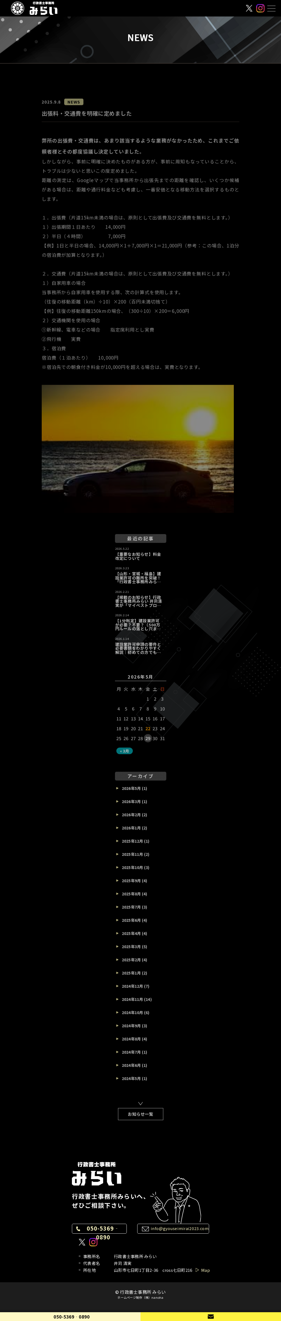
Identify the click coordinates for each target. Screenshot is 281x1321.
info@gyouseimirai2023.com (180, 1228)
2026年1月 (131, 831)
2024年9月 (131, 1029)
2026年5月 (131, 792)
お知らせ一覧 (140, 1117)
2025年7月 (131, 910)
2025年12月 (132, 844)
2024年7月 (131, 1055)
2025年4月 (131, 937)
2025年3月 (131, 950)
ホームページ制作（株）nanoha (140, 1297)
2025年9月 (131, 884)
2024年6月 (131, 1069)
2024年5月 (131, 1082)
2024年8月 (131, 1042)
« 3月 (124, 754)
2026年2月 (131, 818)
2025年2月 (131, 963)
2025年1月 (131, 976)
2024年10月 (132, 1016)
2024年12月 (132, 989)
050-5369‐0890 (103, 1232)
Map (205, 1270)
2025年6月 (131, 923)
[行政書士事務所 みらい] (34, 8)
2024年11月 (132, 1003)
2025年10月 (132, 871)
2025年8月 (131, 897)
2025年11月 (132, 858)
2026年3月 (131, 805)
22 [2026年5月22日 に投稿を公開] (148, 732)
